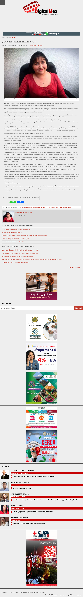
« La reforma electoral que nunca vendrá (31, 207)
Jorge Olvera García (20, 482)
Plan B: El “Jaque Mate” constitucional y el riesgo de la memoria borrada (24, 236)
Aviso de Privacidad (51, 595)
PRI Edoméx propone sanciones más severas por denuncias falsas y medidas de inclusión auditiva (32, 260)
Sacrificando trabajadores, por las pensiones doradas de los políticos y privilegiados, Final (44, 500)
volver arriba (74, 267)
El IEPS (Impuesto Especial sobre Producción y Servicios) (32, 512)
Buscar (78, 308)
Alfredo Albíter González (22, 471)
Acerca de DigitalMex (66, 595)
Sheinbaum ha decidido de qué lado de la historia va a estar (20, 250)
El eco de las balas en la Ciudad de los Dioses (16, 229)
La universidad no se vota (21, 488)
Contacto (78, 595)
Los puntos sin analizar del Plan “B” (13, 242)
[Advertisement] (41, 22)
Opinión (12, 37)
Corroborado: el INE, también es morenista (15, 263)
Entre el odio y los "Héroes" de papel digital (15, 239)
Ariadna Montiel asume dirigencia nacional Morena (17, 256)
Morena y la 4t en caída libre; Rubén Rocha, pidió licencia (20, 253)
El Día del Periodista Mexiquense (12, 233)
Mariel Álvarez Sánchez (36, 46)
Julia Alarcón (17, 506)
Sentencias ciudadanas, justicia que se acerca (28, 523)
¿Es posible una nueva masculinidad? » (60, 207)
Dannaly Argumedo (19, 518)
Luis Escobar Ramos (20, 494)
